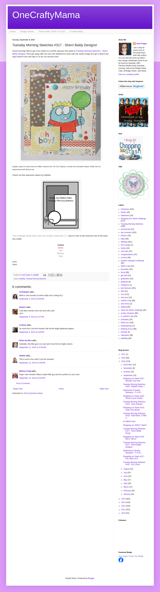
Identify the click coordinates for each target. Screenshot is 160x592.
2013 (123, 502)
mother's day (126, 300)
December (128, 365)
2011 (123, 510)
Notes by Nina (25, 340)
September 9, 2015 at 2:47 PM (31, 317)
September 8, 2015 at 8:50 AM (31, 299)
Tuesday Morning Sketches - (89, 51)
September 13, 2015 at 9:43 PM (32, 378)
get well (124, 275)
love (122, 294)
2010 (123, 513)
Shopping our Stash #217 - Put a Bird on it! (134, 457)
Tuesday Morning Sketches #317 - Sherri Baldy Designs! (134, 444)
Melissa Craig (25, 371)
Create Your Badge (136, 556)
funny (123, 272)
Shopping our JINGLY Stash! (135, 425)
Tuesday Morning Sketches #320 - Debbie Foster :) (134, 385)
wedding (124, 338)
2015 (123, 361)
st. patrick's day (127, 316)
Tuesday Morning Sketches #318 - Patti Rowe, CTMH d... (134, 415)
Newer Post (18, 389)
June (126, 476)
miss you (124, 297)
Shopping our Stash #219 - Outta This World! (134, 409)
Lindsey (22, 325)
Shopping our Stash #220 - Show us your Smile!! (134, 397)
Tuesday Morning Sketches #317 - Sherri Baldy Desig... (134, 431)
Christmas (125, 209)
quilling (123, 307)
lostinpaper (24, 292)
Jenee (60, 248)
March (126, 487)
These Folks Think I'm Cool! (51, 31)
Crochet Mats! (76, 31)
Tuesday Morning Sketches (36, 279)
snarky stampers (127, 313)
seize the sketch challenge (131, 310)
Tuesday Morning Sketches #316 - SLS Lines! (134, 463)
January (127, 494)
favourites (125, 269)
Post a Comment (23, 383)
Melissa (60, 253)
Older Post (104, 389)
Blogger (91, 578)
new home (125, 304)
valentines (125, 335)
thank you (125, 322)
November (128, 368)
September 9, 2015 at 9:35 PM (31, 332)
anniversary (125, 229)
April (126, 483)
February (127, 491)
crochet (124, 257)
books (123, 248)
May (126, 480)
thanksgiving (126, 326)
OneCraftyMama (46, 15)
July (125, 473)
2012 (123, 506)
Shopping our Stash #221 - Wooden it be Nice (134, 379)
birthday (22, 279)
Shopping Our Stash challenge (133, 219)
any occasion (126, 232)
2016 (123, 358)
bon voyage (125, 245)
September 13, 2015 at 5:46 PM (32, 363)
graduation (125, 279)
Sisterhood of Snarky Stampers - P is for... (132, 391)
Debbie (22, 356)
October (127, 372)
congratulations (127, 254)
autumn (124, 235)
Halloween (125, 215)
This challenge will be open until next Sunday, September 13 (39, 236)
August (127, 469)
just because (126, 288)
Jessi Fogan (141, 44)
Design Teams (27, 31)
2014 (123, 499)
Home (13, 31)
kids (122, 291)
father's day (125, 266)
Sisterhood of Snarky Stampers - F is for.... (132, 452)
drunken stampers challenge (132, 261)
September (128, 375)
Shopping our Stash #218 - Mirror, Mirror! (134, 438)
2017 (123, 354)
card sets (124, 251)
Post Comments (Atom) (33, 393)
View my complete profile (128, 74)
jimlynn (22, 307)
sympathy (125, 319)
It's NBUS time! (129, 421)
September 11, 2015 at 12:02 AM (32, 347)
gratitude (124, 282)
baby (123, 239)
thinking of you (127, 329)
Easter (123, 212)
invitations (125, 285)
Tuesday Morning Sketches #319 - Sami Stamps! (134, 403)
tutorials (124, 332)
